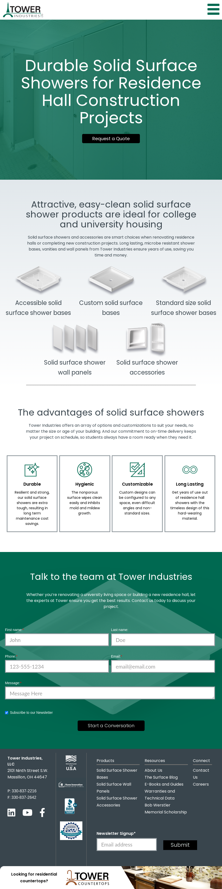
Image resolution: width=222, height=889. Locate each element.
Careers (201, 784)
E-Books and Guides (164, 784)
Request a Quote (111, 138)
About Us (153, 770)
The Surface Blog (161, 777)
